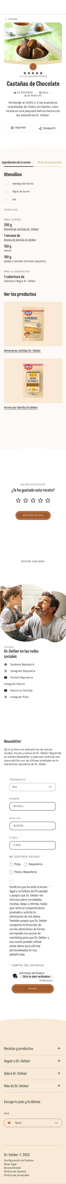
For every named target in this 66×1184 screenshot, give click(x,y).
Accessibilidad (12, 1168)
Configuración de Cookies (19, 1160)
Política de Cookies (15, 1171)
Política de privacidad (16, 1175)
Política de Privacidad (34, 891)
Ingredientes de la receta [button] (16, 162)
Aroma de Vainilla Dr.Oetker (20, 240)
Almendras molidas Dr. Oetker (21, 229)
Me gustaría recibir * (26, 857)
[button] (33, 70)
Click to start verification (36, 977)
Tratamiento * (18, 780)
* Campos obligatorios (27, 965)
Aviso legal (10, 1164)
